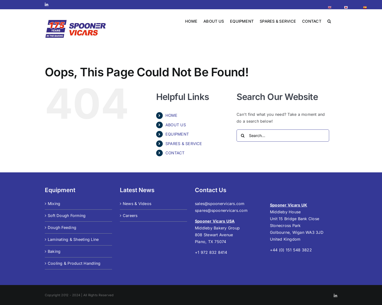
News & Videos (137, 203)
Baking (54, 251)
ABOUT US (175, 124)
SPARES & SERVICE (183, 143)
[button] (329, 20)
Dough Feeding (62, 227)
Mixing (54, 203)
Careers (130, 215)
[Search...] (283, 135)
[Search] (243, 135)
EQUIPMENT (177, 134)
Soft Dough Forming (67, 215)
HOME (171, 115)
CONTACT (175, 152)
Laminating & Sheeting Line (73, 239)
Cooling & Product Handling (74, 263)
